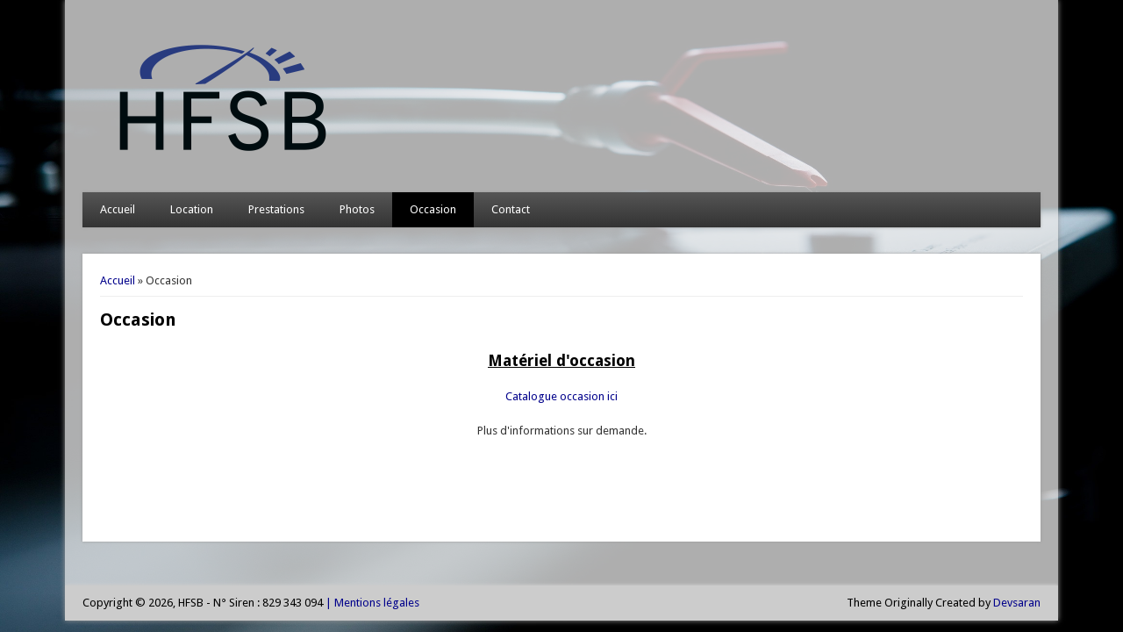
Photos (357, 209)
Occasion (433, 209)
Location (191, 209)
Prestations (276, 209)
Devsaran (1017, 602)
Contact (510, 209)
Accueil (117, 209)
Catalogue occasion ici (561, 396)
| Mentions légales (371, 602)
